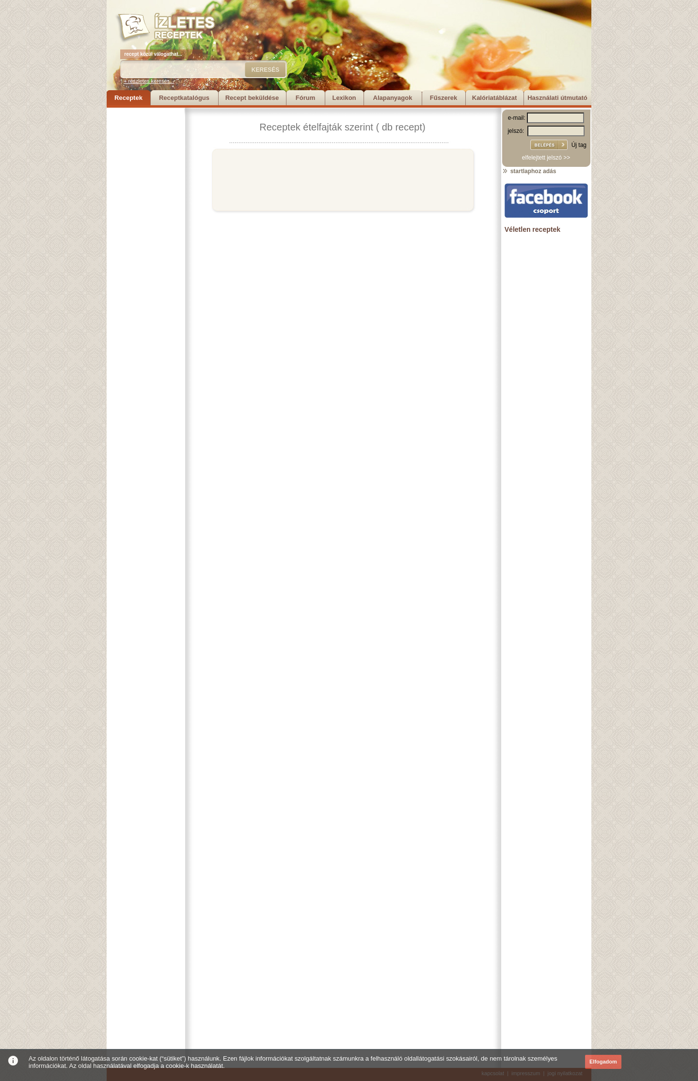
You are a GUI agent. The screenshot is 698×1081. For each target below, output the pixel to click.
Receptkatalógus (184, 97)
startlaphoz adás (529, 171)
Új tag (579, 145)
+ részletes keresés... (149, 81)
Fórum (305, 97)
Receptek (128, 97)
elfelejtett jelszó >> (546, 157)
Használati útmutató (557, 97)
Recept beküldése (252, 97)
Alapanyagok (392, 97)
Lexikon (344, 97)
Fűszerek (443, 97)
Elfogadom (603, 1062)
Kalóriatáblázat (494, 97)
